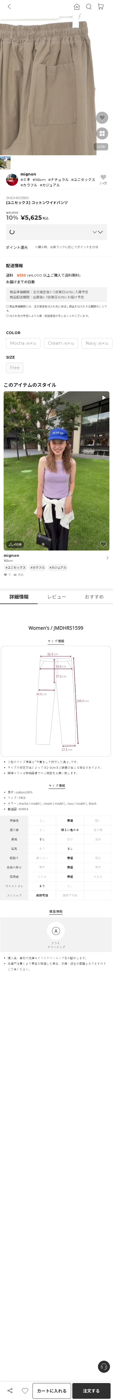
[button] (89, 7)
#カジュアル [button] (57, 568)
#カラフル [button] (37, 568)
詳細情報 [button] (19, 597)
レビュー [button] (56, 597)
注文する (91, 1391)
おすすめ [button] (94, 597)
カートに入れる (52, 1391)
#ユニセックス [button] (15, 568)
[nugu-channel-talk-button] (104, 1367)
